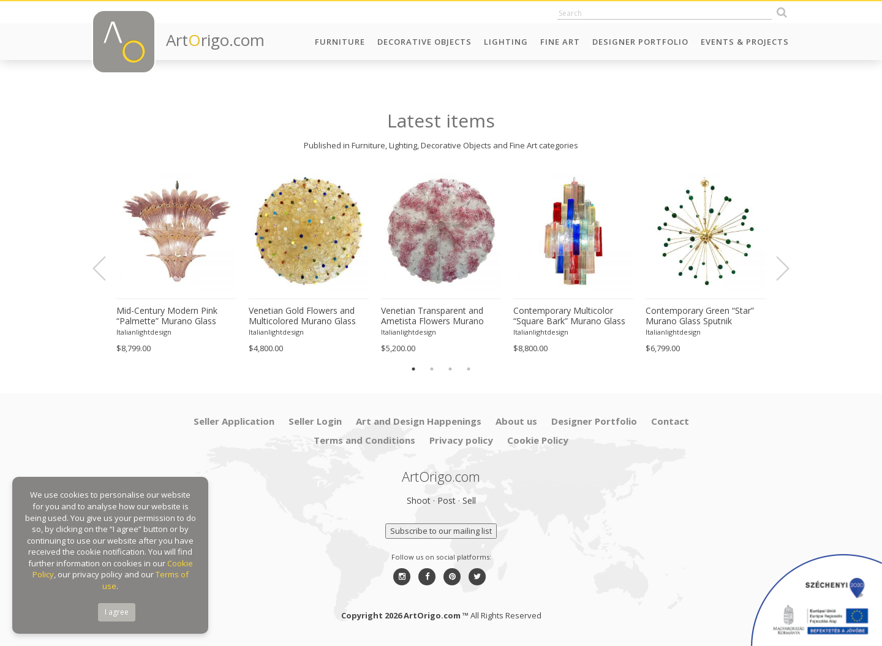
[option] (176, 262)
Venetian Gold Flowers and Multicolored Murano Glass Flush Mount (302, 316)
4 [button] (468, 369)
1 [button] (413, 369)
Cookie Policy (537, 440)
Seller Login (315, 421)
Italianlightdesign (144, 331)
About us (516, 421)
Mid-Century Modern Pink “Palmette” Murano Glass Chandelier (166, 316)
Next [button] (775, 268)
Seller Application (234, 421)
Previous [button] (106, 268)
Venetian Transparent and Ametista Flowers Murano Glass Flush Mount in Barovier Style (440, 316)
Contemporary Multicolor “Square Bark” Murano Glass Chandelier (569, 316)
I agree (117, 612)
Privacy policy (461, 440)
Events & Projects (745, 41)
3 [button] (450, 369)
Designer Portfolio (640, 41)
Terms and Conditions (364, 440)
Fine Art (560, 41)
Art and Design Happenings (418, 421)
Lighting (506, 41)
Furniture (340, 41)
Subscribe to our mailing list (441, 530)
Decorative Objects (424, 41)
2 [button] (432, 369)
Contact (670, 421)
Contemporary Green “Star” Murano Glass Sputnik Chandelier (700, 316)
